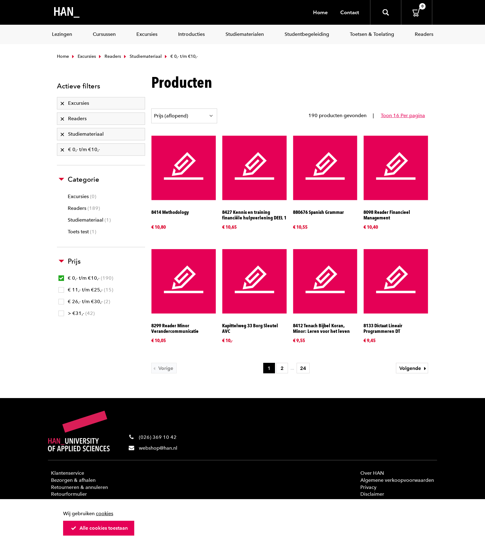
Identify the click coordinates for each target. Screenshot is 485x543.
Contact (349, 12)
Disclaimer (372, 494)
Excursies (83, 56)
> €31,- (76, 313)
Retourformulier (69, 494)
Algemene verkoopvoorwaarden (397, 480)
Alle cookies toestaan (99, 528)
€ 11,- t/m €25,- (85, 290)
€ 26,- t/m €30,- (84, 301)
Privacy (368, 487)
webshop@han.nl (158, 448)
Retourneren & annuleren (79, 487)
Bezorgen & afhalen (73, 480)
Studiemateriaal (142, 56)
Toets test (82, 232)
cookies (104, 513)
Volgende (413, 368)
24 (303, 368)
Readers (109, 56)
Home (320, 12)
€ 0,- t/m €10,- (85, 278)
